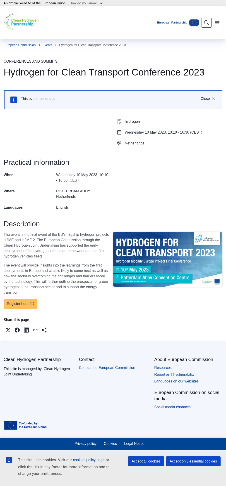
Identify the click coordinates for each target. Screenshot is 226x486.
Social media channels (172, 407)
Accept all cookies (146, 461)
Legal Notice (134, 444)
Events (47, 45)
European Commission (20, 45)
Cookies (110, 444)
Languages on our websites (176, 381)
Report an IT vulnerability (174, 374)
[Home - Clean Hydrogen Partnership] (22, 22)
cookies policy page (89, 460)
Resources (162, 368)
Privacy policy (86, 444)
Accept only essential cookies (193, 461)
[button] (8, 330)
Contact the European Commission (107, 368)
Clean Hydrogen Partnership (32, 359)
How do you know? (86, 3)
